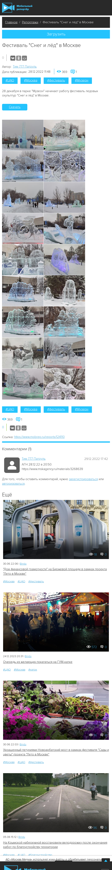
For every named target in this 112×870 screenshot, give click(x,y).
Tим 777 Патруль (25, 66)
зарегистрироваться (83, 479)
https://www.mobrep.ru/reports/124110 (39, 437)
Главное (11, 22)
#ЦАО (10, 80)
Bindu (23, 563)
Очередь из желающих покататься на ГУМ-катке (37, 662)
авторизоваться (13, 483)
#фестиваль (56, 80)
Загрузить (56, 34)
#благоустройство (40, 855)
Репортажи (30, 22)
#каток (32, 669)
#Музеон (81, 80)
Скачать (14, 107)
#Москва (30, 80)
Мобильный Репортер (17, 8)
